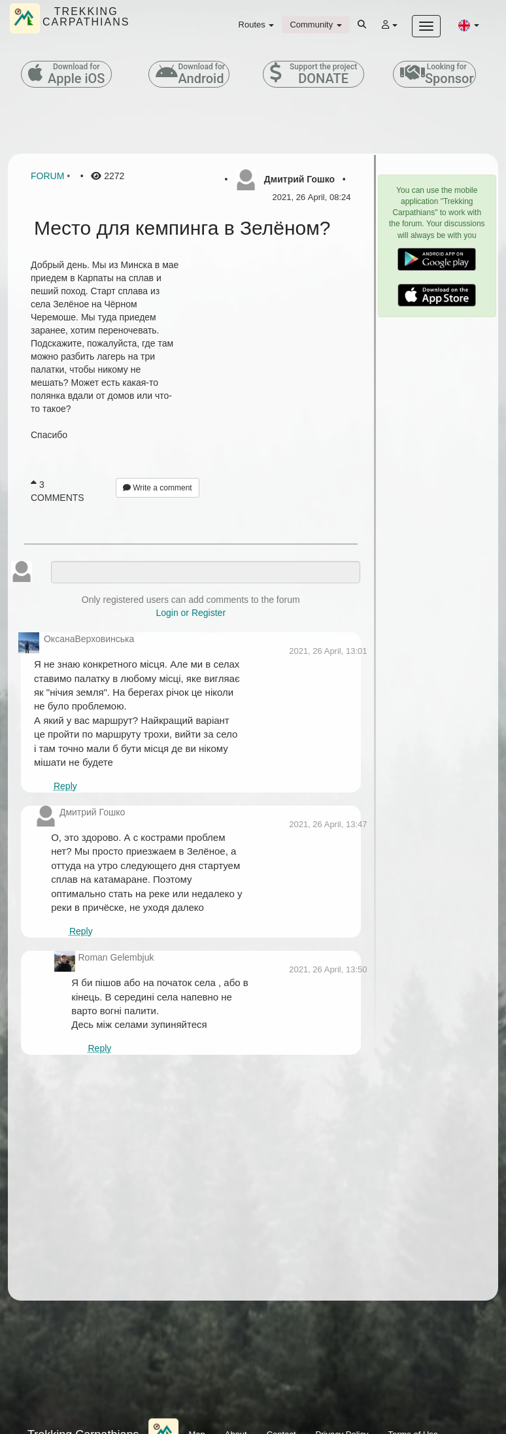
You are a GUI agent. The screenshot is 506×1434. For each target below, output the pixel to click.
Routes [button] (257, 24)
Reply (65, 786)
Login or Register (191, 612)
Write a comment (157, 487)
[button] (468, 24)
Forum (47, 176)
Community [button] (315, 24)
